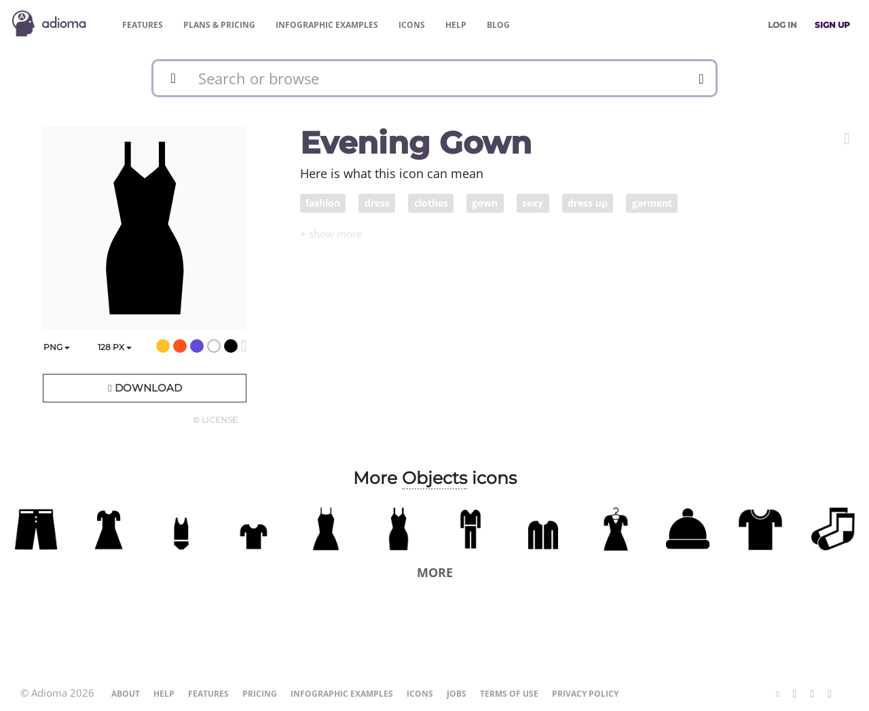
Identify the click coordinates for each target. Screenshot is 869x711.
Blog (498, 25)
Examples (327, 25)
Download (144, 387)
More (435, 572)
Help (455, 25)
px (115, 347)
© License (215, 420)
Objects (434, 478)
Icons (412, 25)
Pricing (219, 25)
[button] (847, 139)
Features (142, 25)
